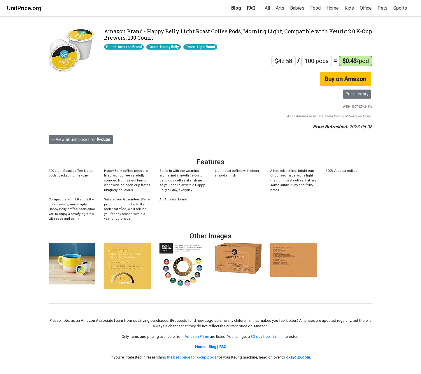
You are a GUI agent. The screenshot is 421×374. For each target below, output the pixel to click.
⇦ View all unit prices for (80, 139)
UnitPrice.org (24, 8)
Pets (382, 8)
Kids (349, 8)
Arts (280, 8)
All (267, 8)
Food (315, 8)
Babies (297, 8)
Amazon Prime (197, 336)
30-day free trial (264, 336)
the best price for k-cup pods (191, 357)
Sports (400, 8)
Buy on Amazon (345, 79)
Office (366, 8)
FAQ (251, 8)
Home (333, 8)
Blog (236, 8)
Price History (357, 94)
